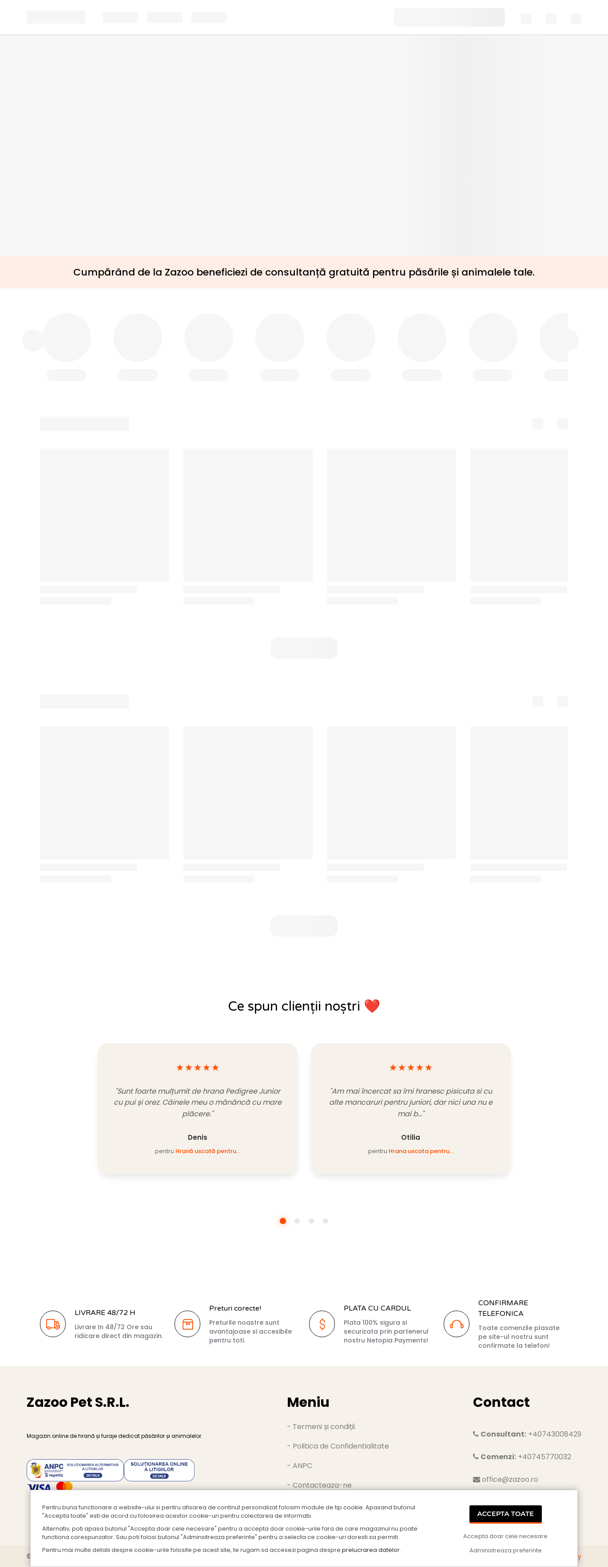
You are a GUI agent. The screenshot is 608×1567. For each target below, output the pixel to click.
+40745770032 (522, 1457)
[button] (303, 648)
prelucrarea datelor (371, 1550)
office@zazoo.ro (505, 1479)
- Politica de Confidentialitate (338, 1446)
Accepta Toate (505, 1513)
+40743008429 (527, 1434)
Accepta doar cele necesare (505, 1536)
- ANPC (299, 1466)
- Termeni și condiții (321, 1426)
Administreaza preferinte (505, 1550)
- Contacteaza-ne (319, 1485)
